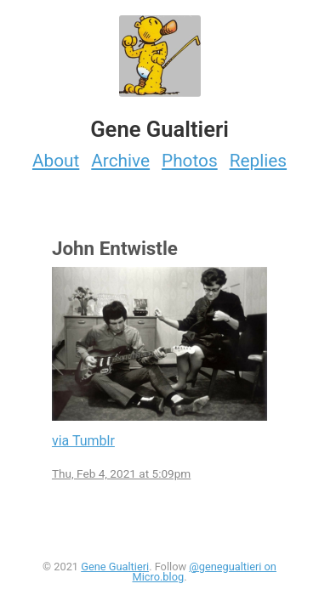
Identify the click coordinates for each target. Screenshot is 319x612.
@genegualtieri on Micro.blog (204, 572)
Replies (258, 160)
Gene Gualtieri (115, 566)
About (55, 160)
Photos (190, 160)
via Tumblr (83, 441)
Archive (120, 160)
